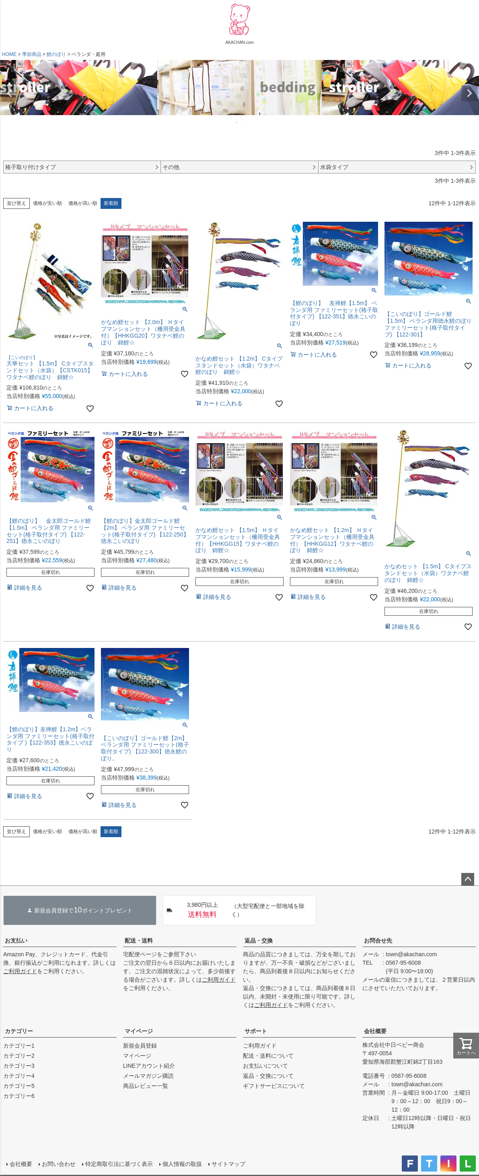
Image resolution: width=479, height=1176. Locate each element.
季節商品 (31, 54)
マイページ (139, 1031)
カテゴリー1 (19, 1045)
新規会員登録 (140, 1045)
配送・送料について (268, 1055)
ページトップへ (467, 879)
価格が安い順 (47, 203)
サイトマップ (228, 1164)
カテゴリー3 (19, 1066)
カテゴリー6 (19, 1096)
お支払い (16, 940)
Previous (10, 93)
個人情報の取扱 (182, 1164)
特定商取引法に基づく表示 (119, 1164)
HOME (9, 54)
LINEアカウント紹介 (149, 1066)
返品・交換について (268, 1076)
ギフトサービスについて (274, 1086)
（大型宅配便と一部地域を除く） (235, 910)
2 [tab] (243, 122)
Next (469, 93)
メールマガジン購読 (148, 1076)
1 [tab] (237, 122)
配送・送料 (139, 940)
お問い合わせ (59, 1164)
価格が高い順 (82, 203)
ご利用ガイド (20, 971)
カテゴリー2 (19, 1055)
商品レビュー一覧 (145, 1086)
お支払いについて (265, 1066)
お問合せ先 (378, 940)
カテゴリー (19, 1031)
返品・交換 (259, 940)
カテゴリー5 (19, 1086)
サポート (256, 1031)
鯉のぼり (56, 54)
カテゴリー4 (19, 1076)
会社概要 (375, 1031)
